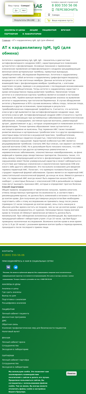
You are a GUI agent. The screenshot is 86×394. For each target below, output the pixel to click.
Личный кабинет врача (13, 342)
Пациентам (49, 30)
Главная (6, 40)
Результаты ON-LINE (24, 20)
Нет (24, 10)
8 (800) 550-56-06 (13, 255)
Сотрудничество (10, 345)
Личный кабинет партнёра (15, 360)
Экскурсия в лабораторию (15, 349)
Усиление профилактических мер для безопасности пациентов (34, 328)
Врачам (65, 30)
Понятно (71, 373)
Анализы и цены (14, 30)
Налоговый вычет (11, 331)
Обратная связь (10, 324)
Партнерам (11, 34)
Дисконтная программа (14, 317)
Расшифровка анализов (14, 303)
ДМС (4, 321)
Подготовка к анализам (14, 299)
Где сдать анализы (11, 292)
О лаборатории (32, 34)
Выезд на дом (9, 296)
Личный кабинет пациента (15, 313)
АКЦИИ (34, 30)
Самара (56, 15)
